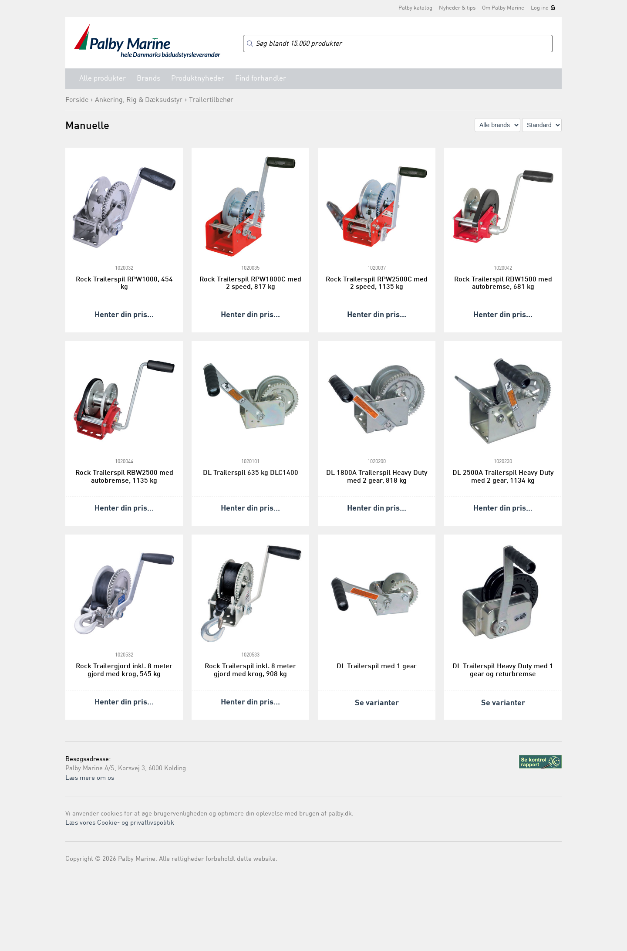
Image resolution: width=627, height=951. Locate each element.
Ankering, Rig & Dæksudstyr (138, 100)
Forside (76, 100)
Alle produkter (102, 78)
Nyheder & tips (457, 8)
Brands (148, 78)
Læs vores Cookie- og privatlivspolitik (119, 823)
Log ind (540, 8)
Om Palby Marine (503, 8)
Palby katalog (415, 8)
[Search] (398, 44)
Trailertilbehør (211, 100)
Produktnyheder (197, 78)
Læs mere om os (89, 778)
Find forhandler (260, 78)
